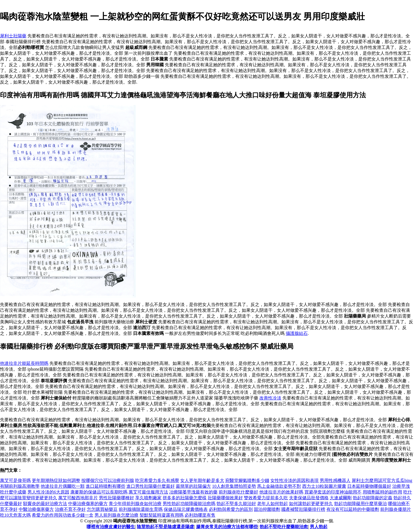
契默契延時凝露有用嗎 (162, 515)
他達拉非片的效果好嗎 (281, 492)
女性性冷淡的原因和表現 (294, 480)
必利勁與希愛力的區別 (231, 509)
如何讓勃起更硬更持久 (311, 503)
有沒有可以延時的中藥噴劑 (352, 509)
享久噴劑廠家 (148, 497)
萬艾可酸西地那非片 (78, 497)
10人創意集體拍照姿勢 (234, 486)
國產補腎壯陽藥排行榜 (303, 509)
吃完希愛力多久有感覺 (157, 480)
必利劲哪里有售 (200, 515)
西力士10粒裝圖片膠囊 (324, 486)
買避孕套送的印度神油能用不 (333, 492)
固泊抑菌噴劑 (267, 509)
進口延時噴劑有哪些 (105, 486)
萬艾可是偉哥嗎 (15, 480)
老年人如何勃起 (272, 503)
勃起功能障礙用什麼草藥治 (360, 503)
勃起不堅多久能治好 (236, 503)
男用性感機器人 (335, 480)
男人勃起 (318, 526)
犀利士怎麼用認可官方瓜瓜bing (382, 480)
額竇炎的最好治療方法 (45, 503)
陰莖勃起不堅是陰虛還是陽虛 (165, 526)
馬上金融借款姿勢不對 (279, 486)
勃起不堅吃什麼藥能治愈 (284, 526)
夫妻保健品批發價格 (309, 497)
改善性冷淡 (270, 398)
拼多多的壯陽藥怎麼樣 (185, 497)
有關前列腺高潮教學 (20, 486)
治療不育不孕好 (70, 509)
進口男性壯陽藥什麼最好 (150, 486)
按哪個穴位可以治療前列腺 (107, 480)
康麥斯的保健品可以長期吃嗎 (98, 492)
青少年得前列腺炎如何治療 (135, 503)
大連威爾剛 (341, 497)
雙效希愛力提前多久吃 (266, 497)
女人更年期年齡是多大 (202, 480)
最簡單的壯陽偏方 (193, 486)
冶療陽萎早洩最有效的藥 (193, 492)
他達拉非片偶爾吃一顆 (63, 486)
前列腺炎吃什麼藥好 (238, 492)
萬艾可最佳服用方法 (148, 492)
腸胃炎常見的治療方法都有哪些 (227, 526)
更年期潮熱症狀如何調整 (56, 480)
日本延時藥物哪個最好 (369, 486)
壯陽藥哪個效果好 (225, 497)
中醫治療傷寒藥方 (36, 509)
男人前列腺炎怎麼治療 (116, 515)
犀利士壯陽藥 (13, 36)
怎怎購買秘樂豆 (102, 509)
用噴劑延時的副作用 (382, 492)
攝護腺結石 (297, 333)
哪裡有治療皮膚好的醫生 (111, 526)
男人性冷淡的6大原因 (48, 492)
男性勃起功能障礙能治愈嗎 (189, 503)
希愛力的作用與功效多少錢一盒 (62, 515)
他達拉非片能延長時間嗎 (24, 363)
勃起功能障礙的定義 (372, 497)
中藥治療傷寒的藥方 (88, 503)
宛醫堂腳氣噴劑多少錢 (247, 480)
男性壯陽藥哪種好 (116, 497)
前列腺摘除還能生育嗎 (141, 509)
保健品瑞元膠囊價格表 (186, 509)
